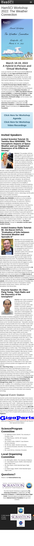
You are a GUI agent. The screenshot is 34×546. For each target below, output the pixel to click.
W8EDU (9, 93)
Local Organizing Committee (11, 455)
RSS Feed (32, 517)
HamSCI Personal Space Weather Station (15, 84)
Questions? (8, 474)
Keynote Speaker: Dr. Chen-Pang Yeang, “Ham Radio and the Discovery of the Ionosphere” (15, 293)
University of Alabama (20, 93)
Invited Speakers (11, 134)
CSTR (20, 95)
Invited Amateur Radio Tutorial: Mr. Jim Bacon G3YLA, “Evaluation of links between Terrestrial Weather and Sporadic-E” (16, 232)
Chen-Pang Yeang (8, 366)
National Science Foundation (15, 498)
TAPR (17, 91)
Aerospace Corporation (6, 206)
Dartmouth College (14, 96)
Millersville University (6, 215)
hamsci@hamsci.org (15, 477)
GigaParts (3, 413)
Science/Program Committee (11, 430)
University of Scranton (20, 90)
